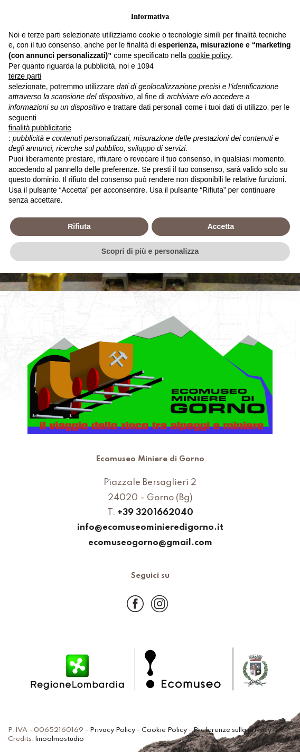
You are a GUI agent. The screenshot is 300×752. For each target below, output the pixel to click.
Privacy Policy (112, 730)
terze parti (24, 76)
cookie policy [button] (210, 55)
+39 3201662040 (155, 513)
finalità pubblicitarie (39, 127)
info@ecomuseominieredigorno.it (150, 528)
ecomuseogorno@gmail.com (150, 543)
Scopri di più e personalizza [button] (150, 251)
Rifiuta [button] (79, 226)
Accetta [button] (221, 226)
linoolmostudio (59, 739)
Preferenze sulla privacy (232, 730)
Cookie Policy (164, 730)
